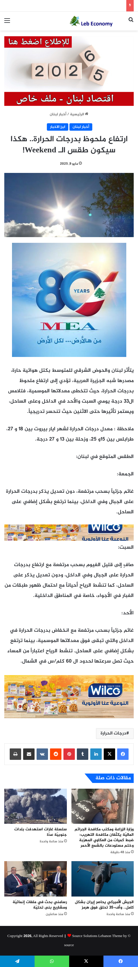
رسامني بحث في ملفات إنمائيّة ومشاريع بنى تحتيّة (40, 905)
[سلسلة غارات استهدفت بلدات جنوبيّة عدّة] (35, 806)
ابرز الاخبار (57, 127)
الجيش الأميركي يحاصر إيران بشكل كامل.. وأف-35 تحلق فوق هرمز (104, 905)
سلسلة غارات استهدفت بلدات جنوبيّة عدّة (40, 832)
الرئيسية (79, 114)
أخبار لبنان (58, 114)
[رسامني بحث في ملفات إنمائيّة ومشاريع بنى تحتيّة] (35, 878)
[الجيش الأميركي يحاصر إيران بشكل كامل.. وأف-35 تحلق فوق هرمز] (102, 878)
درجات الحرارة (113, 733)
